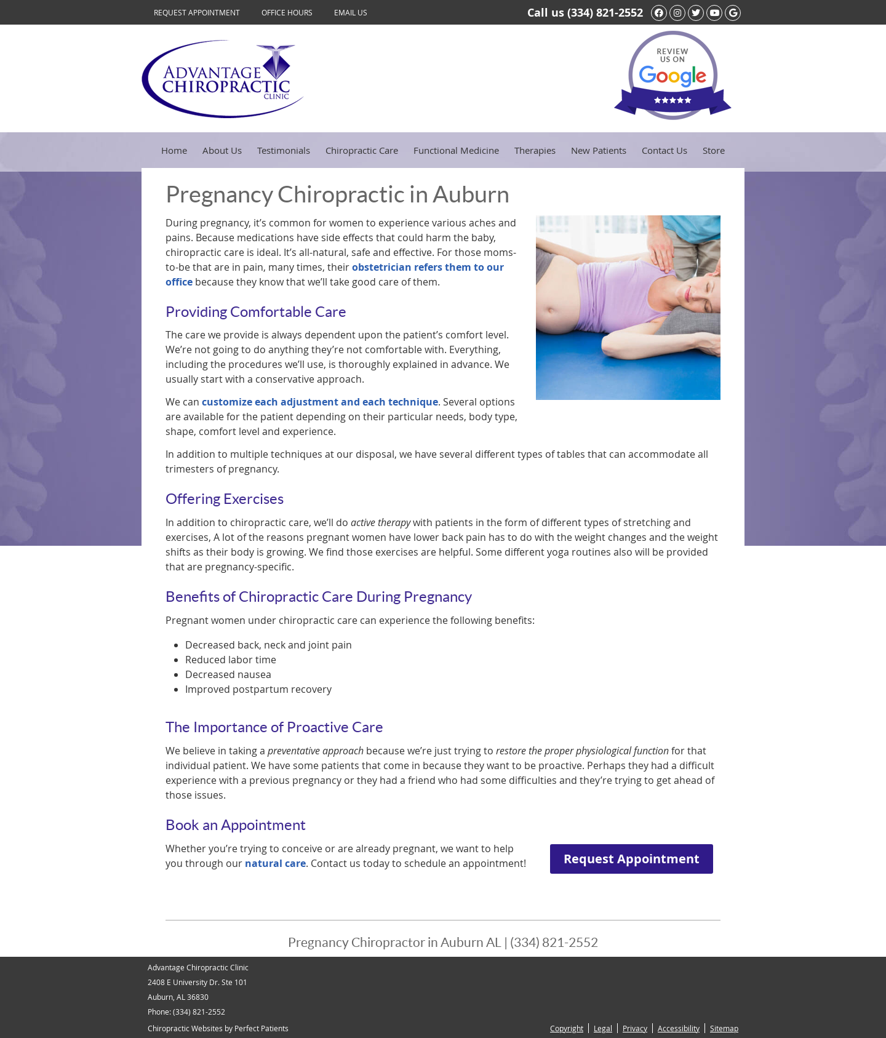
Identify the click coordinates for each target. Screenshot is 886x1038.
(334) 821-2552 (605, 12)
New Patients (598, 150)
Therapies (535, 150)
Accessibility (679, 1028)
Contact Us (664, 150)
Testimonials (283, 150)
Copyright (566, 1028)
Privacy (635, 1028)
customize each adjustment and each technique (320, 402)
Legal (603, 1028)
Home (174, 150)
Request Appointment (197, 12)
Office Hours (287, 12)
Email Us (350, 12)
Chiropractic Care (361, 150)
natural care (275, 863)
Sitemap (724, 1028)
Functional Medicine (456, 150)
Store (714, 150)
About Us (222, 150)
